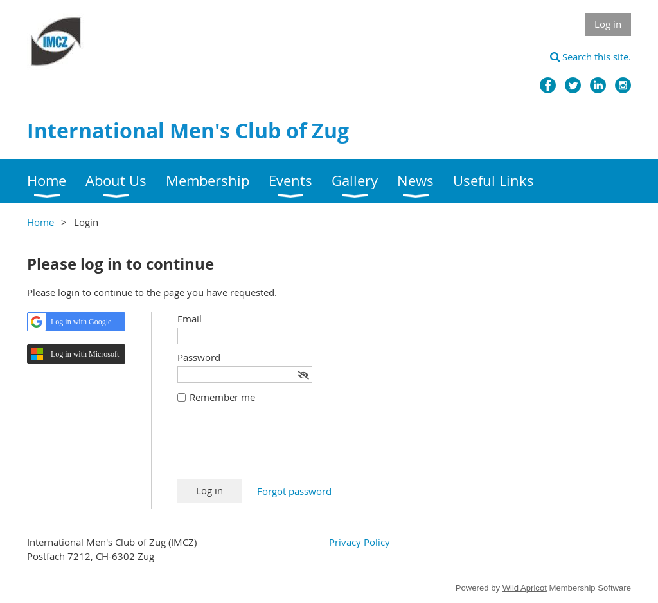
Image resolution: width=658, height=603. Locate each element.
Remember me (222, 397)
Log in (607, 23)
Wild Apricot (524, 588)
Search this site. (590, 56)
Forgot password (294, 491)
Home (40, 222)
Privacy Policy (359, 541)
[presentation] (275, 448)
